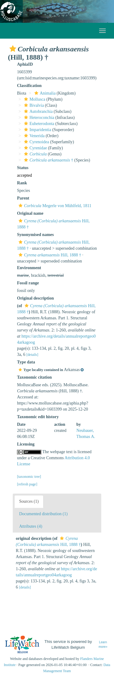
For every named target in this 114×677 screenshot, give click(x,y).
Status (22, 167)
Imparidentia (36, 129)
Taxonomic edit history (38, 417)
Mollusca (33, 99)
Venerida (33, 136)
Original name (30, 213)
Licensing (26, 444)
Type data (26, 362)
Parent (23, 198)
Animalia (44, 93)
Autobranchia (37, 111)
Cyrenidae (34, 148)
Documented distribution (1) (43, 514)
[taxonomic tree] (29, 476)
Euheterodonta (38, 123)
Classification (29, 85)
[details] (32, 354)
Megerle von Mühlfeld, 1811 (54, 205)
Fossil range (28, 283)
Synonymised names (35, 234)
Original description (35, 298)
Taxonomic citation (34, 377)
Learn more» (102, 644)
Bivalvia (33, 105)
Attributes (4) (30, 526)
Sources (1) (29, 501)
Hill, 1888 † (49, 255)
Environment (29, 268)
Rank (22, 183)
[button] (13, 48)
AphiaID (25, 64)
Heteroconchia (38, 117)
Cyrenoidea (35, 142)
